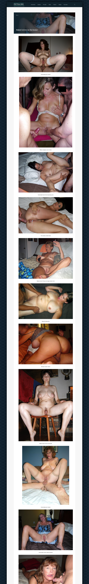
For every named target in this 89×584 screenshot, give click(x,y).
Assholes (33, 4)
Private (44, 4)
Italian (60, 4)
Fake (50, 4)
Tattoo (54, 4)
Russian (66, 4)
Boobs (39, 4)
